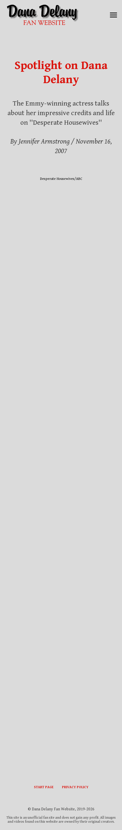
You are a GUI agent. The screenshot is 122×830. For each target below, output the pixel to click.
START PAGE (43, 787)
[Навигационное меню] (113, 15)
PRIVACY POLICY (75, 787)
